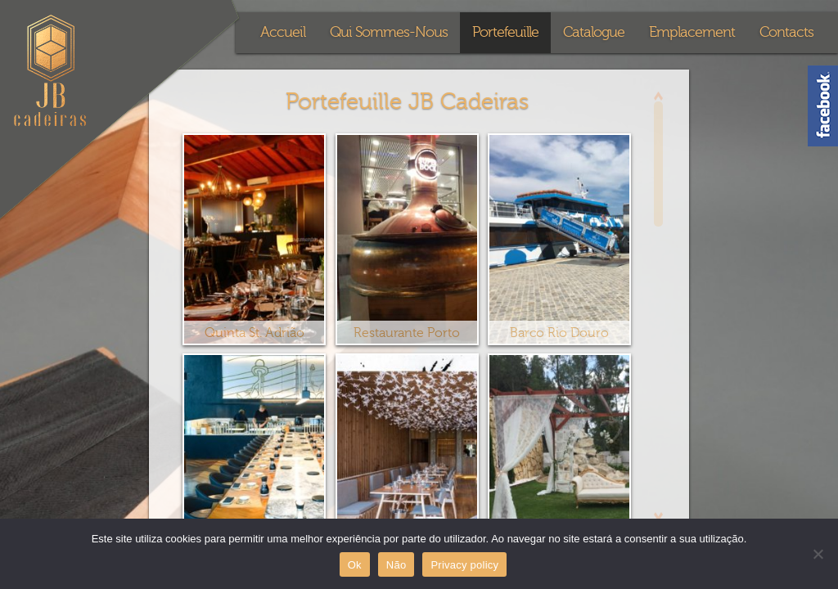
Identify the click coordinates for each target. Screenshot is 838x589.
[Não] (817, 554)
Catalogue (593, 32)
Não (396, 565)
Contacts (786, 32)
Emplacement (692, 32)
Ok (355, 565)
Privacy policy (464, 565)
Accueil (282, 32)
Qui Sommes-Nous (389, 32)
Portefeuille (505, 32)
